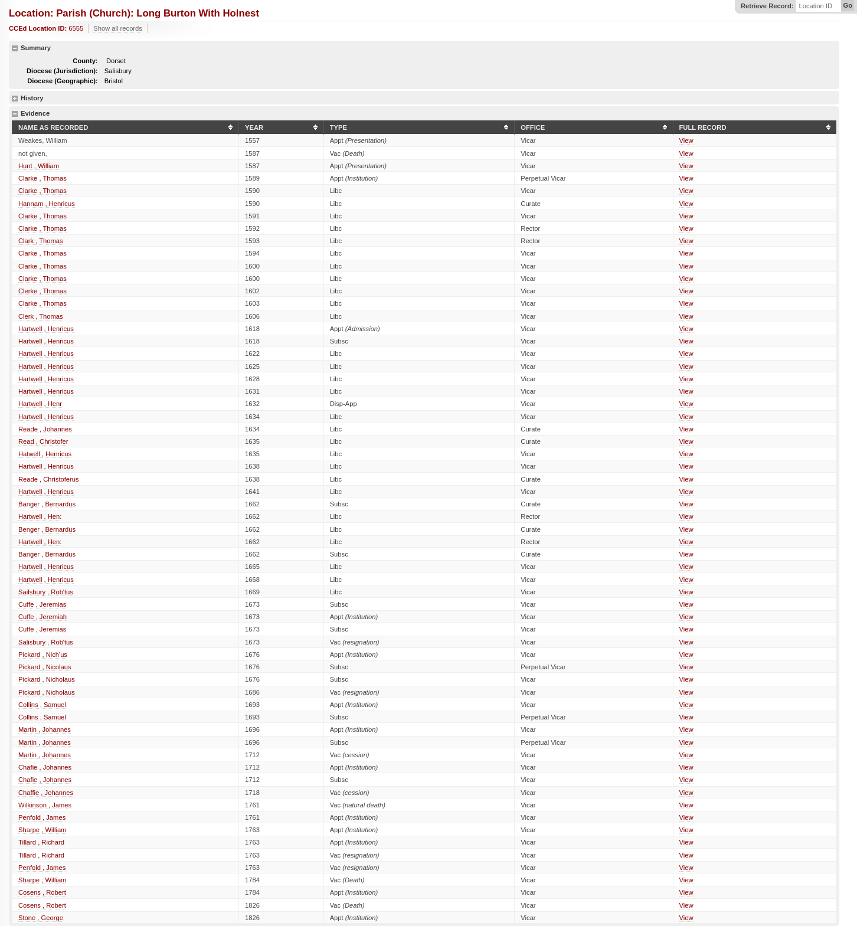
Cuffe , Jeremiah (42, 616)
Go (847, 5)
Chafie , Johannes (44, 767)
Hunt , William (38, 165)
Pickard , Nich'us (42, 654)
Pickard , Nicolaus (44, 666)
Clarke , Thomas (42, 178)
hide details (15, 48)
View (686, 140)
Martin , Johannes (44, 729)
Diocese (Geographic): (62, 80)
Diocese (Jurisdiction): (62, 70)
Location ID (815, 6)
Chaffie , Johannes (45, 792)
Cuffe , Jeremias (42, 604)
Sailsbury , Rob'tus (45, 591)
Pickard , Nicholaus (46, 679)
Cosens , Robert (42, 892)
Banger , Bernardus (47, 504)
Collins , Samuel (42, 704)
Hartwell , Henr (40, 403)
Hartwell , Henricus (46, 328)
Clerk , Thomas (40, 316)
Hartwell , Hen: (39, 516)
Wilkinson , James (44, 805)
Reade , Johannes (45, 429)
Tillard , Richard (41, 842)
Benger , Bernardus (47, 529)
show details (15, 99)
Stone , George (40, 917)
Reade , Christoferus (48, 479)
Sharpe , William (42, 829)
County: (85, 60)
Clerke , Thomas (42, 291)
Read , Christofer (43, 441)
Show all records (117, 28)
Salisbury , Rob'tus (45, 642)
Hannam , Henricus (46, 203)
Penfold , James (42, 817)
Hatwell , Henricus (44, 453)
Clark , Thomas (40, 240)
